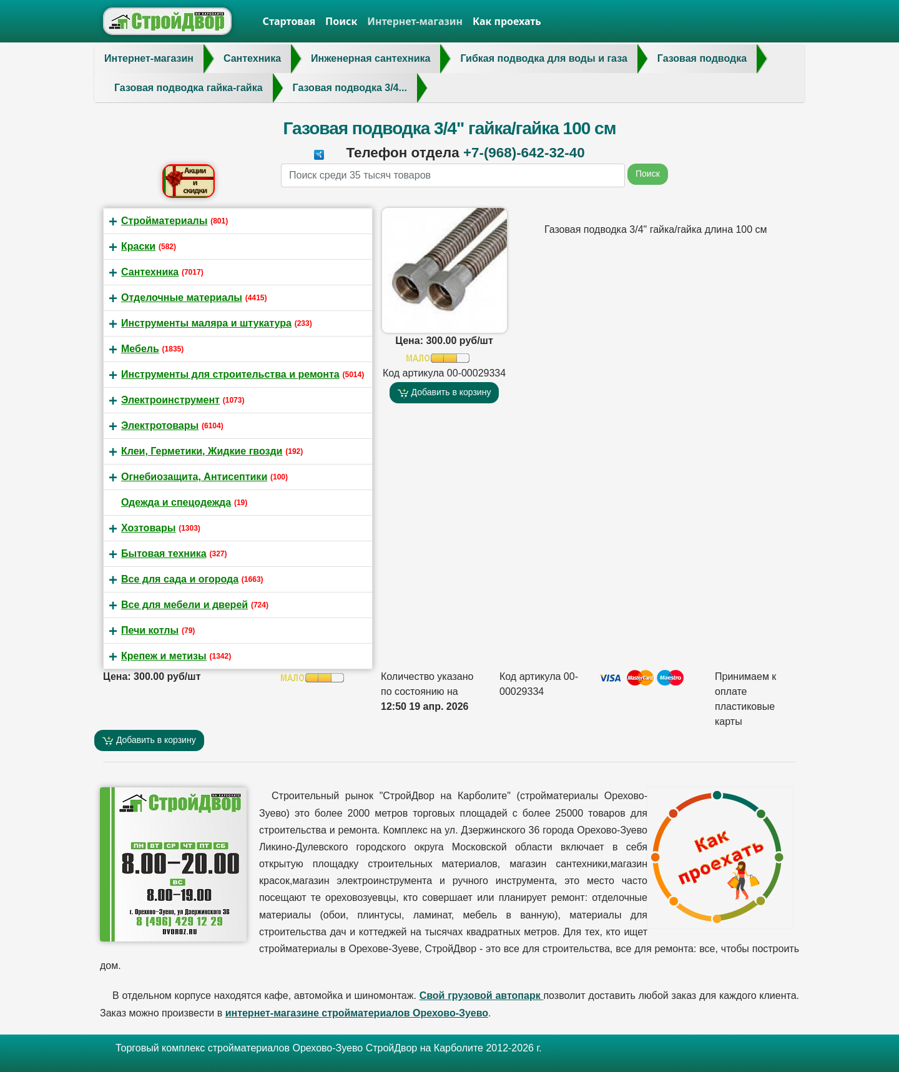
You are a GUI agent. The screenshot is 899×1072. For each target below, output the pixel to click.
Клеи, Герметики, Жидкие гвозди (201, 451)
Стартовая (289, 21)
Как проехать (507, 21)
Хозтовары (148, 528)
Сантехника (150, 272)
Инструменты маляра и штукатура (206, 323)
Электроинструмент (170, 400)
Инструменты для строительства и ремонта (230, 374)
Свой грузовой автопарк (482, 995)
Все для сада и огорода (179, 579)
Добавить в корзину (444, 392)
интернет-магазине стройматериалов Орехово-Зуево (356, 1013)
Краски (138, 246)
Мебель (140, 348)
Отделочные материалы (181, 297)
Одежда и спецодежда (176, 502)
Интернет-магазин (415, 21)
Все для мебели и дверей (184, 604)
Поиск (341, 21)
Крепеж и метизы (164, 656)
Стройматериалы (164, 220)
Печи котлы (150, 630)
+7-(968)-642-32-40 (524, 152)
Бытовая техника (164, 553)
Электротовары (160, 425)
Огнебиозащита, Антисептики (194, 476)
